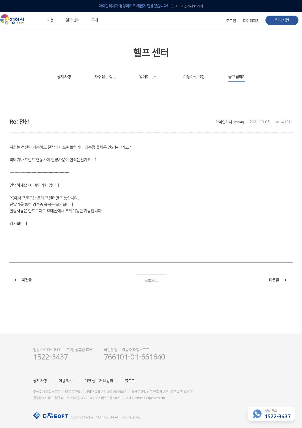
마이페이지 (251, 21)
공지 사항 (64, 77)
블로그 (130, 381)
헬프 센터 (73, 20)
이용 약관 (66, 381)
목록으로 (151, 280)
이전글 (23, 280)
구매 (94, 20)
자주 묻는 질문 (105, 77)
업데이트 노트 (149, 77)
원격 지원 (282, 20)
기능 (50, 20)
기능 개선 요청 (194, 77)
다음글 (277, 280)
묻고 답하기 (236, 77)
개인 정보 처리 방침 (98, 381)
